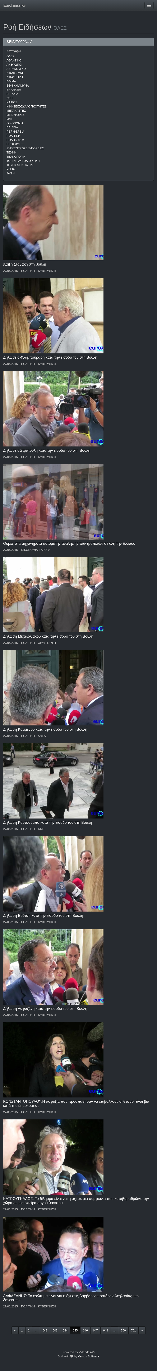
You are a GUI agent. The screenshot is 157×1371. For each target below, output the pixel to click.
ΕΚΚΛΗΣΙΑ (13, 89)
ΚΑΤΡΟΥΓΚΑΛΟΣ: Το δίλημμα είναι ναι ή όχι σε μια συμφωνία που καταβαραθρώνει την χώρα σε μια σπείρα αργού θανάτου (76, 1201)
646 (85, 1330)
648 (105, 1330)
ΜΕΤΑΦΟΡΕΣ (15, 114)
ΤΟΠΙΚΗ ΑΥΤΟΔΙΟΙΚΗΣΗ (23, 160)
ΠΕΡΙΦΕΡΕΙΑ (15, 131)
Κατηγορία (13, 51)
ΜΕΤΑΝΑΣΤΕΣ (16, 110)
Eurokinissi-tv (14, 5)
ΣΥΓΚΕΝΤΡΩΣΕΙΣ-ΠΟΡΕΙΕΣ (25, 148)
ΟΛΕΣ (10, 56)
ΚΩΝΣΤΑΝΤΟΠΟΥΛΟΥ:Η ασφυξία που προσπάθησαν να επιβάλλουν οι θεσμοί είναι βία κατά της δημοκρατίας (76, 1103)
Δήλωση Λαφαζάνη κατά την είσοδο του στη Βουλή (45, 1009)
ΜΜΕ (9, 119)
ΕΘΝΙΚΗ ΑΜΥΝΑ (17, 85)
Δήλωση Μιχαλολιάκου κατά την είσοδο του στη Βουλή (48, 636)
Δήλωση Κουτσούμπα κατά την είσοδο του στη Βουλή (47, 822)
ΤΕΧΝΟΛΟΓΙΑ (15, 156)
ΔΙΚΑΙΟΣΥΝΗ (15, 73)
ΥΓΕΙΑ (10, 169)
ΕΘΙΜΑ (11, 81)
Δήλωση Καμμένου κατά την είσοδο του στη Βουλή (45, 729)
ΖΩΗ (9, 98)
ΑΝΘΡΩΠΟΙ (14, 64)
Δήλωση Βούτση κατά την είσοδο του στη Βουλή (43, 915)
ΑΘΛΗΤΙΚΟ (13, 60)
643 (55, 1330)
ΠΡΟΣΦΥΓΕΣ (15, 144)
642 (44, 1330)
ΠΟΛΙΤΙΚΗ (13, 135)
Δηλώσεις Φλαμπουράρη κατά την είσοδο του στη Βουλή (50, 357)
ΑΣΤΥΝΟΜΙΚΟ (16, 68)
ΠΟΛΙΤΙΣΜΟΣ (15, 140)
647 (95, 1330)
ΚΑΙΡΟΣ (11, 102)
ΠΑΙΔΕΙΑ (12, 127)
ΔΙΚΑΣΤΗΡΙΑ (15, 77)
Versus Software (88, 1356)
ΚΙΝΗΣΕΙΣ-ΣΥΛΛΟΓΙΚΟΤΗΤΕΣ (26, 106)
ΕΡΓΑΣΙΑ (12, 94)
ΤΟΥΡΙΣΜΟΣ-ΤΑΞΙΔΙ (19, 165)
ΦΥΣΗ (10, 173)
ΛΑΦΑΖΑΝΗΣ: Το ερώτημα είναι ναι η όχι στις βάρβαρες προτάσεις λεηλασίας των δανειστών (71, 1298)
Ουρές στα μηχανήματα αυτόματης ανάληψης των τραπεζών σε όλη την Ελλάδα (69, 543)
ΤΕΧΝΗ (11, 152)
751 (133, 1330)
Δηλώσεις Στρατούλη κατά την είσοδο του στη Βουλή (46, 450)
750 (123, 1330)
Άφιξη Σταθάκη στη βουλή (24, 264)
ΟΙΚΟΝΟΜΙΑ (14, 123)
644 (65, 1330)
